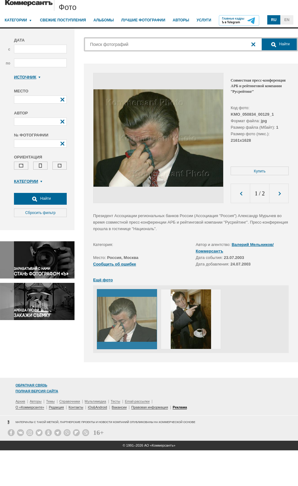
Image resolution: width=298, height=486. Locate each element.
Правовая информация (149, 407)
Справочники (69, 401)
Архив (20, 401)
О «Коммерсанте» (30, 407)
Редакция (56, 407)
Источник (27, 77)
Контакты (76, 407)
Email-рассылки (137, 401)
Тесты (115, 401)
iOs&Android (97, 407)
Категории (16, 20)
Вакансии (119, 407)
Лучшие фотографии (143, 20)
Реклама (180, 407)
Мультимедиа (95, 401)
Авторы (181, 20)
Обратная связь (31, 385)
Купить (260, 171)
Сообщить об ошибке (114, 264)
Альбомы (103, 20)
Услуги (203, 20)
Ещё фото (103, 280)
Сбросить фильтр (40, 213)
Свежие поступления (63, 20)
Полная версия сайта (37, 391)
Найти (40, 198)
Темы (50, 401)
